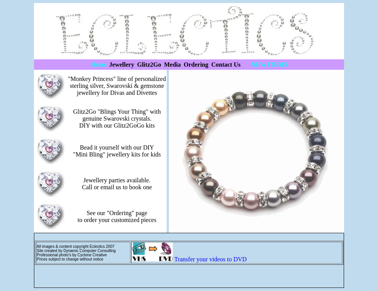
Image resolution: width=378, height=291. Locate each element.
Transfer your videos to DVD (210, 259)
